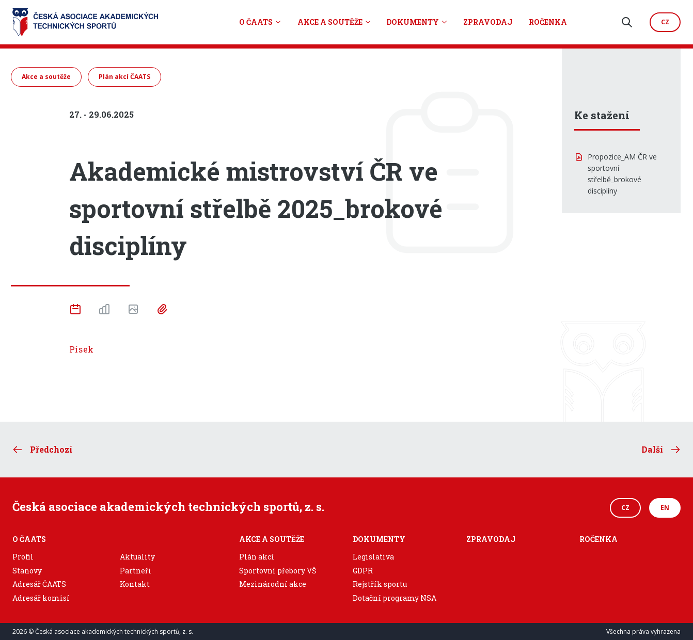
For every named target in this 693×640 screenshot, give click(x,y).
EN (664, 507)
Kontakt (135, 584)
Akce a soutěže (330, 22)
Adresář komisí (41, 598)
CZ (625, 507)
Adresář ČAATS (39, 584)
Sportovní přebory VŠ (277, 570)
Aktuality (137, 557)
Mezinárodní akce (272, 584)
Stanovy (27, 570)
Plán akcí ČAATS (124, 76)
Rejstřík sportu (380, 584)
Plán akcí (256, 557)
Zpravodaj (487, 22)
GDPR (363, 570)
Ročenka (548, 22)
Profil (23, 557)
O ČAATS (256, 22)
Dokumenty (412, 22)
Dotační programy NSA (394, 598)
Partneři (135, 570)
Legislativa (373, 557)
